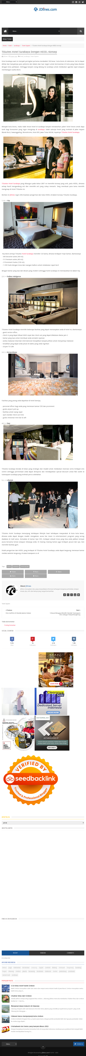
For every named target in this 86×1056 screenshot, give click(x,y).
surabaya (17, 45)
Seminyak (62, 963)
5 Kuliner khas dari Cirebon (21, 992)
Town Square (26, 45)
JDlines (12, 195)
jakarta (24, 967)
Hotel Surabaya (27, 254)
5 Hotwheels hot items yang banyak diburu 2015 (29, 1022)
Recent (15, 949)
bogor (4, 967)
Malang (54, 963)
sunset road (6, 971)
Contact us (78, 1040)
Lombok (47, 963)
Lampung (34, 963)
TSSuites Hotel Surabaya (70, 132)
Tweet (9, 572)
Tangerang (70, 963)
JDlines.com (45, 1048)
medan (55, 967)
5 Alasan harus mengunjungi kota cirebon (27, 1012)
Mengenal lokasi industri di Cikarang (25, 1002)
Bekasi (4, 963)
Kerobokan (25, 963)
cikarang (11, 967)
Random (43, 949)
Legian (41, 963)
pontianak (71, 967)
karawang (32, 967)
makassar (48, 967)
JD (47, 1052)
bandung (78, 963)
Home (5, 45)
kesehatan (40, 967)
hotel (10, 45)
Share (26, 572)
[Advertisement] (43, 19)
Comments (70, 949)
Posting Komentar (10, 621)
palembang (62, 967)
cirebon (18, 967)
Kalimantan (17, 963)
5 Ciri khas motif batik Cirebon (23, 982)
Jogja (10, 963)
